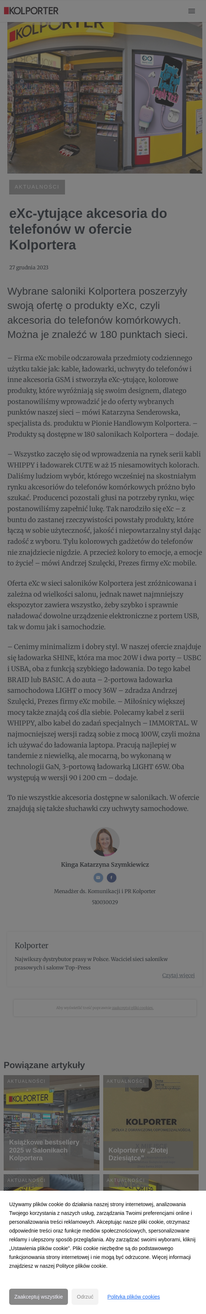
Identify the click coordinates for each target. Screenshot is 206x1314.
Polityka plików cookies (133, 1297)
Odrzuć (85, 1297)
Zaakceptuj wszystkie (38, 1297)
